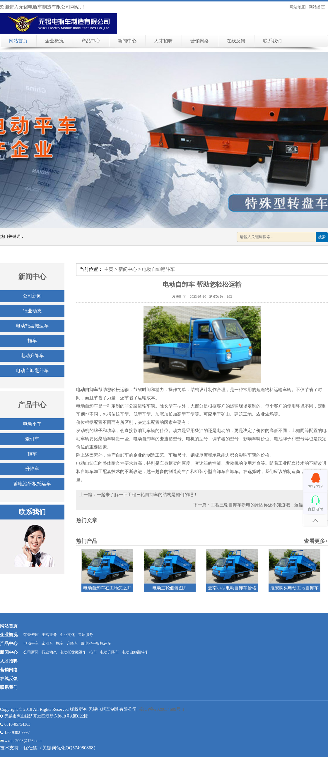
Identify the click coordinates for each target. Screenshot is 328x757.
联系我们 (272, 40)
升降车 (32, 468)
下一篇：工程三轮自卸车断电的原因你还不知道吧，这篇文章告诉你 (259, 505)
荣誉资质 (31, 634)
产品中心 (90, 40)
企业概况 (54, 40)
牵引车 (32, 438)
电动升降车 (32, 355)
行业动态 (32, 310)
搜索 (322, 237)
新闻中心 (127, 40)
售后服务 (85, 634)
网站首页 (317, 7)
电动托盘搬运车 (32, 325)
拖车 (32, 340)
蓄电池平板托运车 (32, 483)
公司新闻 (32, 295)
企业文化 (67, 634)
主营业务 (49, 634)
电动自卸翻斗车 (32, 370)
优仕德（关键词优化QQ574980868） (60, 747)
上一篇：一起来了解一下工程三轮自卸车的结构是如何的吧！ (138, 494)
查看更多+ (316, 541)
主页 (108, 269)
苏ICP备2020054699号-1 (161, 709)
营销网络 (199, 40)
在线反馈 (236, 40)
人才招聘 (163, 40)
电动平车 (32, 423)
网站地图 (297, 7)
